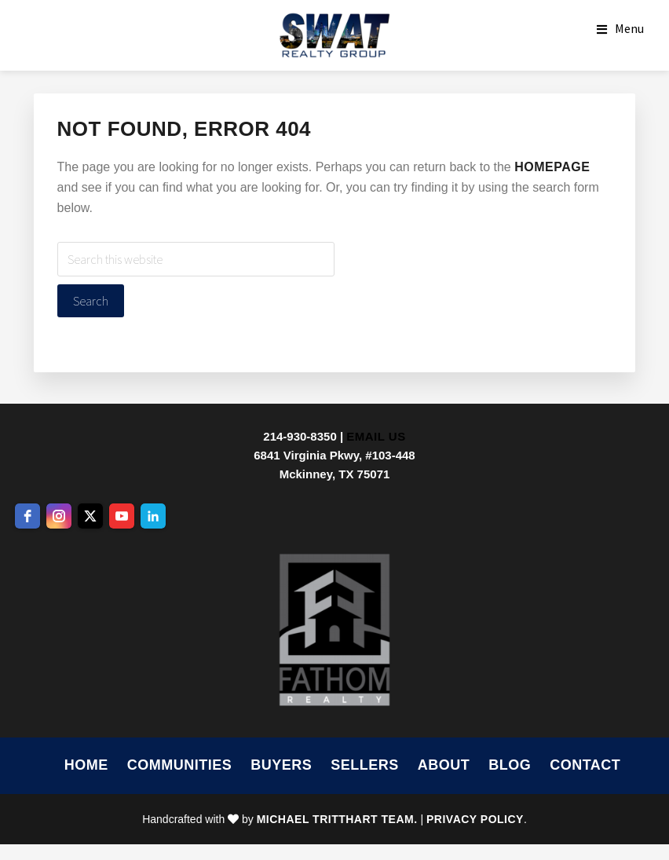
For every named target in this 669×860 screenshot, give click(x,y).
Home (86, 765)
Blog (509, 765)
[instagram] (58, 516)
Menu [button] (629, 28)
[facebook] (27, 516)
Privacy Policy (475, 819)
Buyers (281, 765)
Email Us (375, 436)
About (444, 765)
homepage (552, 167)
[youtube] (121, 516)
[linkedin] (153, 516)
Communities (179, 765)
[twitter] (90, 516)
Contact (585, 765)
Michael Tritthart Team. (337, 819)
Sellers (365, 765)
